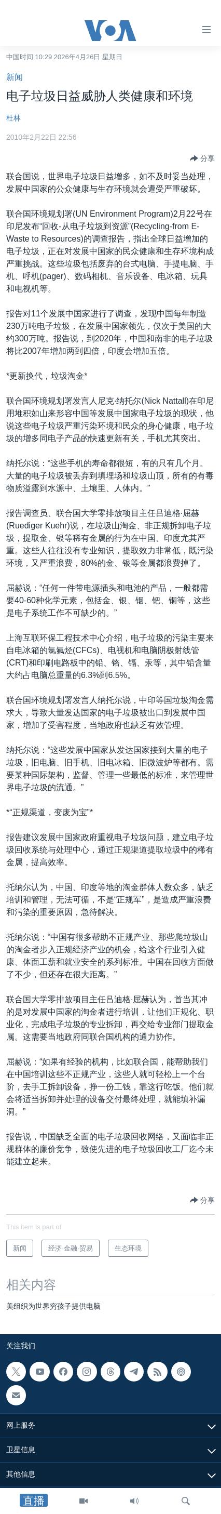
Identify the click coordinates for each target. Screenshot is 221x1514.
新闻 (14, 77)
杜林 (13, 118)
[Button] (202, 158)
